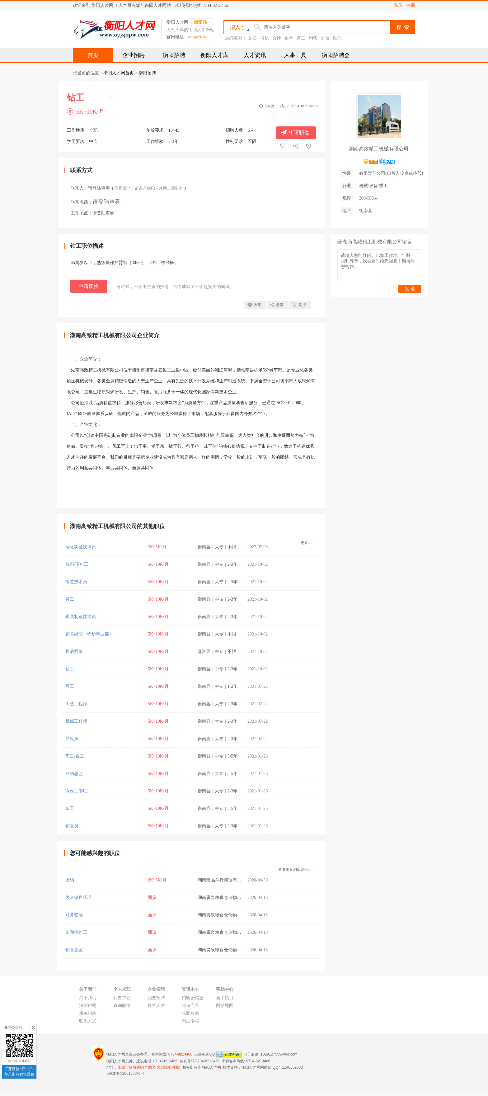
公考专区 (190, 1005)
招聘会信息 (193, 997)
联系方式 (87, 1021)
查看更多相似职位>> (295, 869)
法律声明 (87, 1005)
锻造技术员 (76, 581)
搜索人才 (156, 1005)
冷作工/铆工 (76, 791)
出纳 (69, 880)
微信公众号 (13, 1027)
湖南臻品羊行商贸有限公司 (224, 880)
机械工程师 (76, 721)
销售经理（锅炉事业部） (89, 634)
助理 (337, 38)
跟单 (288, 38)
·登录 (397, 5)
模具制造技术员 (80, 616)
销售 (313, 38)
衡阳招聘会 (336, 55)
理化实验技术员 (80, 547)
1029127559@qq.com (278, 1054)
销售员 (71, 826)
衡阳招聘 (174, 55)
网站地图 (224, 1005)
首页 (93, 55)
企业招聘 (133, 55)
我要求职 (122, 997)
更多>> (306, 543)
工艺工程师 (76, 704)
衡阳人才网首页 (118, 73)
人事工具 (295, 55)
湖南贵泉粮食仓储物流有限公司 (228, 897)
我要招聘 (156, 997)
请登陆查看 (99, 188)
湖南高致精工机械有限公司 (379, 148)
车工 (69, 808)
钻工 (69, 669)
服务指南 (87, 1013)
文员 (252, 38)
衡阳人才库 (214, 55)
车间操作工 (76, 932)
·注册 (410, 5)
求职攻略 (190, 1013)
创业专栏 (190, 1021)
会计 (276, 38)
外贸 (325, 38)
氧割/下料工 (76, 564)
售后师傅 (74, 651)
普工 (301, 38)
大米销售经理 (78, 897)
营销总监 (74, 773)
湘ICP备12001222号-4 (125, 1073)
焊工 (69, 686)
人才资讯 (255, 55)
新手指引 (224, 997)
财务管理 (74, 915)
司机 (264, 38)
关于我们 (87, 997)
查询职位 (122, 1005)
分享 (280, 305)
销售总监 (74, 949)
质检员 (71, 738)
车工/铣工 (74, 756)
